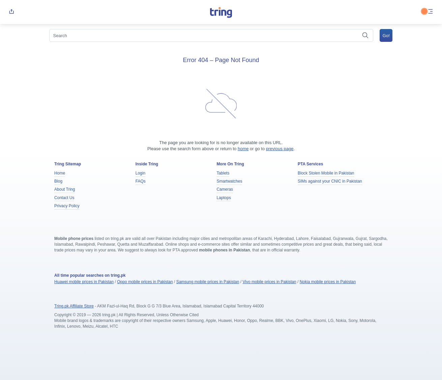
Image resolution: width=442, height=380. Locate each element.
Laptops (223, 197)
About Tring (64, 189)
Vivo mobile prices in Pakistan (269, 281)
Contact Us (64, 197)
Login (140, 173)
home (243, 148)
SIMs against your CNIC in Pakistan (330, 181)
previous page (280, 148)
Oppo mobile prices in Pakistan (145, 281)
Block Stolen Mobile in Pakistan (326, 173)
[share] (11, 12)
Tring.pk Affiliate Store (74, 306)
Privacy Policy (67, 205)
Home (59, 173)
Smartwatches (229, 181)
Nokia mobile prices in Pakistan (328, 281)
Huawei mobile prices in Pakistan (84, 281)
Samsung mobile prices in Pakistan (207, 281)
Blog (58, 181)
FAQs (141, 181)
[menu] (430, 12)
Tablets (222, 173)
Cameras (224, 189)
